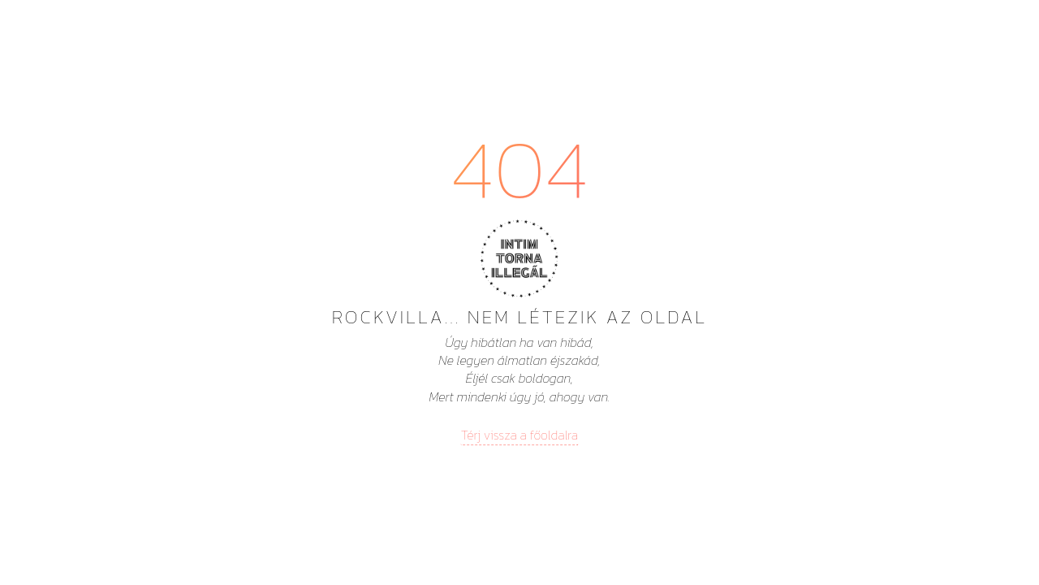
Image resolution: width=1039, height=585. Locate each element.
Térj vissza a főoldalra (519, 434)
